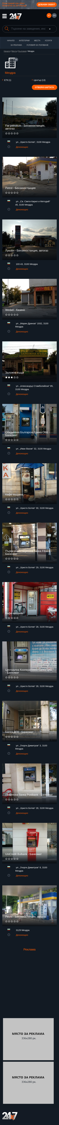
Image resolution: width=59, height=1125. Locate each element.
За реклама (16, 45)
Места (37, 41)
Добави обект (46, 4)
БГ (49, 15)
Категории (24, 41)
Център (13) (40, 80)
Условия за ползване (37, 45)
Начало (10, 41)
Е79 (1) (7, 80)
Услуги (48, 41)
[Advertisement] (29, 987)
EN (54, 15)
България (22, 51)
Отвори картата (44, 87)
